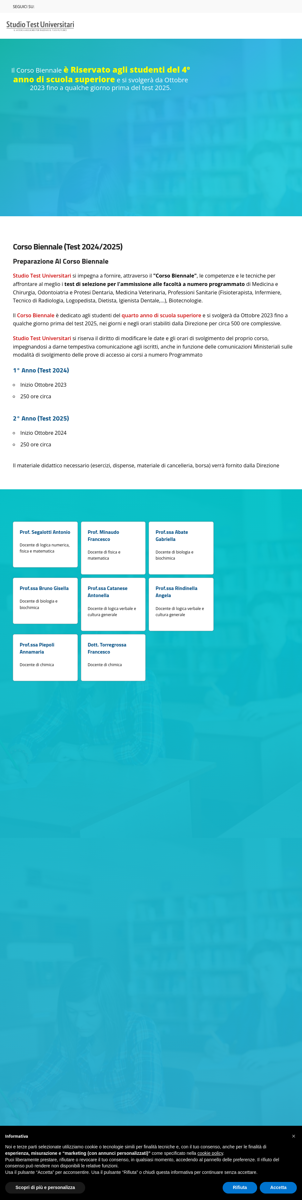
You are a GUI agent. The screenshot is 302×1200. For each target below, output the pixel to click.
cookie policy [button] (210, 1153)
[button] (293, 1136)
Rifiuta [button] (240, 1187)
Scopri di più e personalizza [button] (45, 1187)
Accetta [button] (278, 1187)
